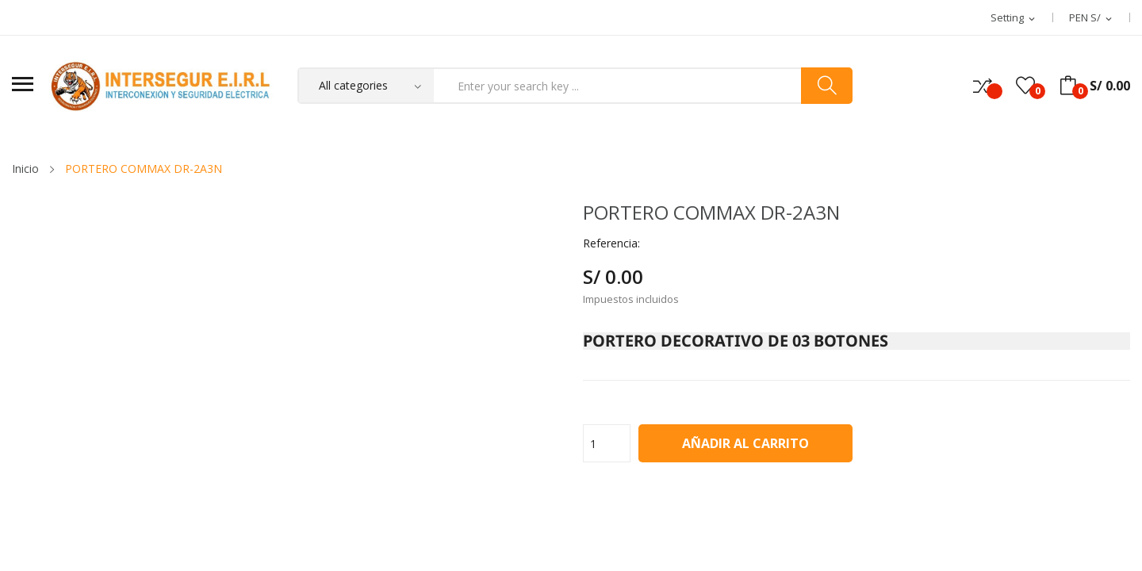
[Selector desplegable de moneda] (1091, 18)
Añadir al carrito (745, 443)
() (1025, 85)
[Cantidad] (606, 443)
